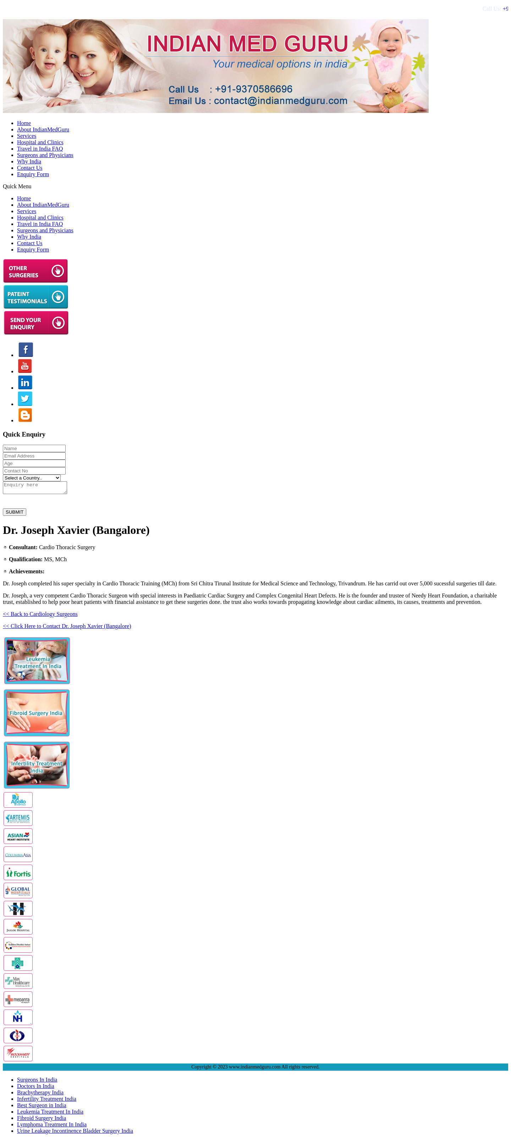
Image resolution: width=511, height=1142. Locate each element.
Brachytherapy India (40, 1095)
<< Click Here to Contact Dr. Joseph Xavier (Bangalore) (67, 628)
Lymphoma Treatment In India (52, 1127)
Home (24, 123)
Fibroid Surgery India (41, 1120)
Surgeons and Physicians (45, 155)
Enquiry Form (33, 174)
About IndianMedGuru (43, 129)
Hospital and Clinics (40, 142)
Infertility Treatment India (46, 1101)
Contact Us (30, 168)
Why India (29, 161)
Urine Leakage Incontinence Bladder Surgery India (75, 1133)
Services (26, 136)
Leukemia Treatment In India (50, 1114)
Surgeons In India (37, 1082)
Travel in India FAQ (40, 149)
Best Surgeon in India (41, 1107)
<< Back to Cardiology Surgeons (40, 616)
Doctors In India (35, 1088)
